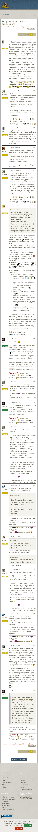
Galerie (4, 787)
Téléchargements (26, 785)
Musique (23, 782)
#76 (34, 690)
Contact (4, 807)
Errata (22, 787)
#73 (34, 569)
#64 (34, 147)
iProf (3, 45)
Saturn (12, 540)
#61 (34, 41)
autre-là (11, 368)
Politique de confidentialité (6, 804)
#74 (34, 613)
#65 (34, 170)
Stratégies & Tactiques (27, 27)
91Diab (4, 132)
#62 (34, 90)
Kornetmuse (5, 386)
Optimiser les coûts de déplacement (14, 22)
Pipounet (4, 210)
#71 (34, 485)
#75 (34, 645)
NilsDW (4, 540)
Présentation (5, 778)
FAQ (22, 778)
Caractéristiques (7, 782)
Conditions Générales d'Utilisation (8, 800)
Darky (3, 649)
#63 (34, 127)
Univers (4, 780)
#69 (34, 402)
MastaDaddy (5, 95)
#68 (34, 381)
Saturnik (4, 489)
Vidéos (23, 780)
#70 (34, 426)
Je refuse (19, 828)
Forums (5, 27)
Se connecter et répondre (19, 759)
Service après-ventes (8, 809)
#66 (34, 205)
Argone (4, 151)
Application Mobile (26, 789)
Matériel (4, 785)
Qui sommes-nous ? (8, 797)
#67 (34, 338)
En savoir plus (18, 825)
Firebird (4, 343)
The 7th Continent (13, 27)
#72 (34, 536)
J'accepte (28, 825)
